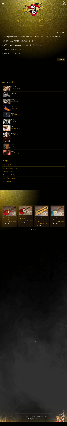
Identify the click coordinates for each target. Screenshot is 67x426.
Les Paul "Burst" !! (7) (9, 171)
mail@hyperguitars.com (36, 284)
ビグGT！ (14, 121)
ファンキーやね (15, 88)
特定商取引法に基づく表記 (33, 373)
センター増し (15, 135)
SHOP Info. (33, 290)
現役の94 (14, 115)
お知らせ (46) (7, 181)
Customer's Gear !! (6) (10, 168)
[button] (31, 229)
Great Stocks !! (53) (9, 175)
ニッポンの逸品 (15, 128)
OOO (12, 95)
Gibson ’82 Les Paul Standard (9, 219)
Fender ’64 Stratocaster (55, 219)
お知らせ (61, 59)
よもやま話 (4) (7, 165)
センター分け (15, 153)
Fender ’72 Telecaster (22, 217)
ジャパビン (14, 146)
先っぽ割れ (14, 101)
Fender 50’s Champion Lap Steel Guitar (41, 219)
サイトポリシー (33, 370)
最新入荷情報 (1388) (9, 178)
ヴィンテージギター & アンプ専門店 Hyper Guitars (34, 416)
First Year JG (15, 108)
